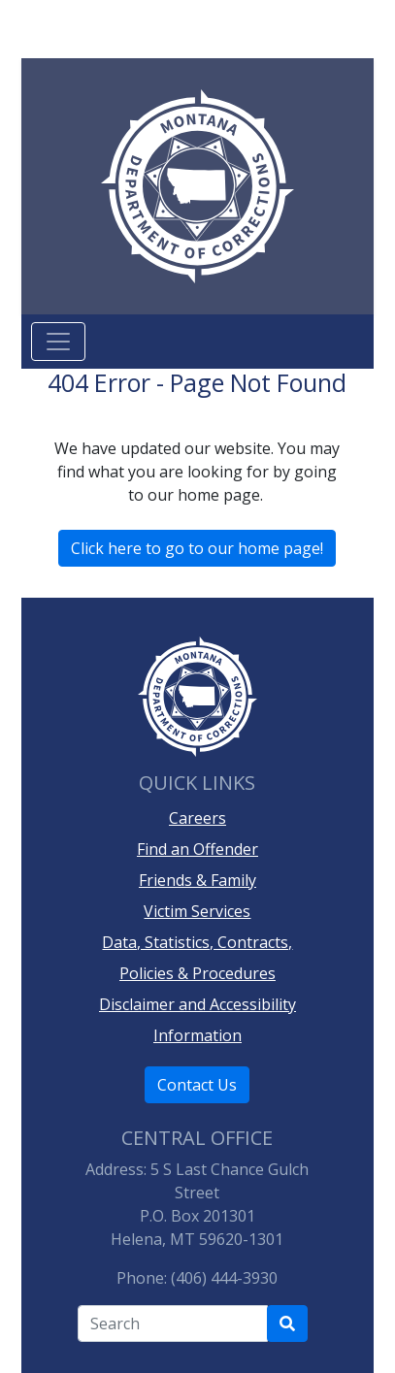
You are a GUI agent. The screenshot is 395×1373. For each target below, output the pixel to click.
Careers (197, 818)
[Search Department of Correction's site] (287, 1323)
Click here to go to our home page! (197, 548)
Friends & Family (197, 880)
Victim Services (197, 911)
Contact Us (197, 1084)
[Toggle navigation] (58, 341)
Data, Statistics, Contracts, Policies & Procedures (197, 958)
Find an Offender (197, 849)
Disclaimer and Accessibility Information (197, 1020)
